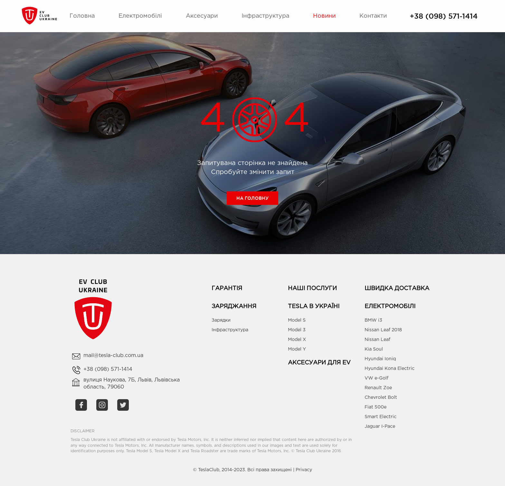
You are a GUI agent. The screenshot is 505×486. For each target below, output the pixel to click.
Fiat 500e (375, 407)
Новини (324, 16)
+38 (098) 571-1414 (444, 16)
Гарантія (227, 288)
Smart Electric (380, 417)
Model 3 (297, 330)
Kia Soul (374, 349)
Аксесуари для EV (319, 362)
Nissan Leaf (377, 340)
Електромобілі (140, 16)
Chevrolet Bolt (381, 397)
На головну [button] (252, 198)
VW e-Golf (376, 378)
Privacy (304, 470)
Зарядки (221, 320)
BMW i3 (373, 320)
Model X (297, 340)
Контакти (373, 16)
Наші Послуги (312, 288)
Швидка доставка (397, 288)
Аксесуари (202, 16)
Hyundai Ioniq (380, 359)
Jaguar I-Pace (380, 426)
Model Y (297, 349)
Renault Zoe (378, 388)
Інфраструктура (265, 16)
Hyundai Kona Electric (389, 369)
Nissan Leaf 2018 (383, 330)
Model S (297, 320)
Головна (82, 16)
